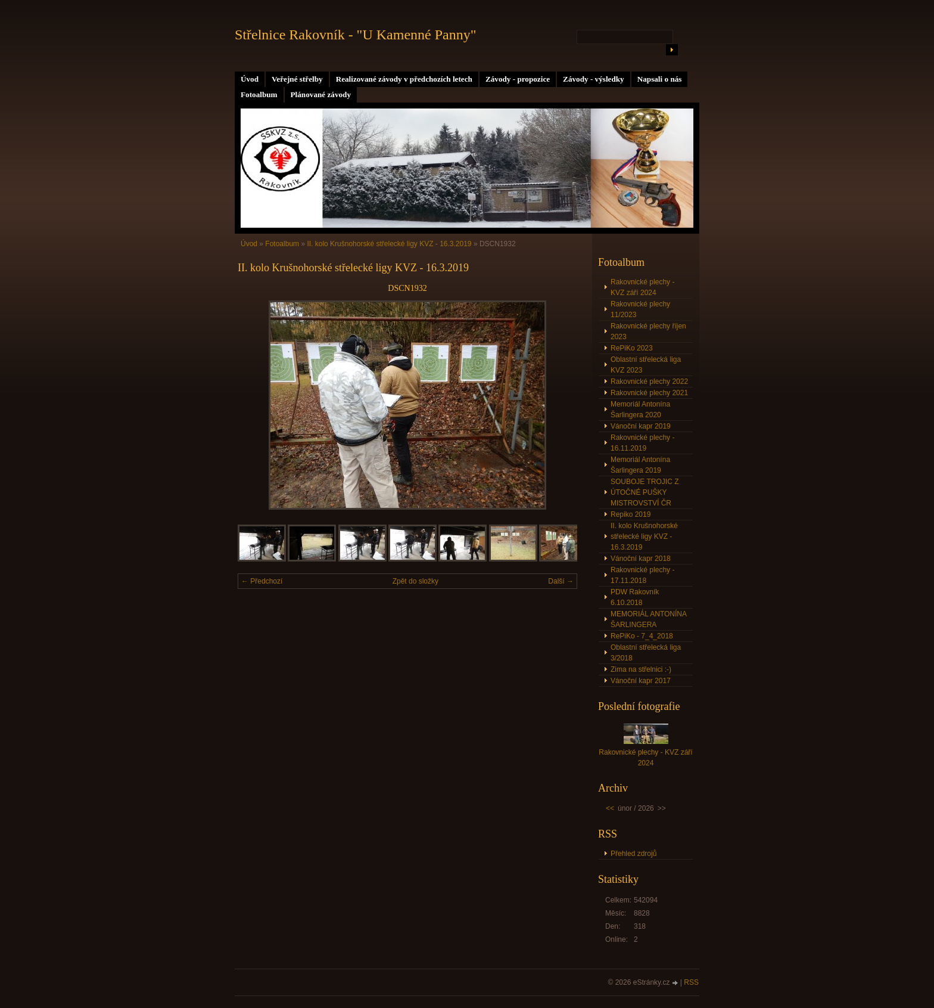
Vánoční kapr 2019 (641, 426)
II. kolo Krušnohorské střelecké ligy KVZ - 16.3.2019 (390, 244)
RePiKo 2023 (632, 348)
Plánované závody (321, 94)
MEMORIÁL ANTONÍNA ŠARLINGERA (649, 619)
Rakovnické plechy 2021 (649, 393)
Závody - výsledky (593, 79)
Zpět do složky (415, 581)
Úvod (250, 79)
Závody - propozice (517, 79)
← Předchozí (261, 581)
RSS (691, 982)
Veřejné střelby (297, 79)
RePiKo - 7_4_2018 (642, 636)
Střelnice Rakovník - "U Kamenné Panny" (356, 34)
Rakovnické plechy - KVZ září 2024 (642, 287)
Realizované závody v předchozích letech (404, 79)
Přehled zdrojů (633, 853)
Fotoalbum (259, 94)
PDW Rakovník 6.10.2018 (635, 597)
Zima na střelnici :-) (641, 669)
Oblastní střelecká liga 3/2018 (646, 652)
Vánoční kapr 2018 (641, 558)
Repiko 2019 (630, 514)
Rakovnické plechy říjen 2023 (648, 331)
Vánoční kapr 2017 (641, 681)
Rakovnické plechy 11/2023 (640, 309)
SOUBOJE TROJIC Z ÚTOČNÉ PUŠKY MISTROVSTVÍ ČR (644, 492)
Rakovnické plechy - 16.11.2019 (642, 442)
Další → (561, 581)
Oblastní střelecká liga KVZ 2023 (646, 364)
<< (610, 808)
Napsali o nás (659, 79)
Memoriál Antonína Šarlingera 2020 (640, 409)
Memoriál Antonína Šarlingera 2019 (640, 464)
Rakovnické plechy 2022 (649, 381)
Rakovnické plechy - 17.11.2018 (642, 575)
